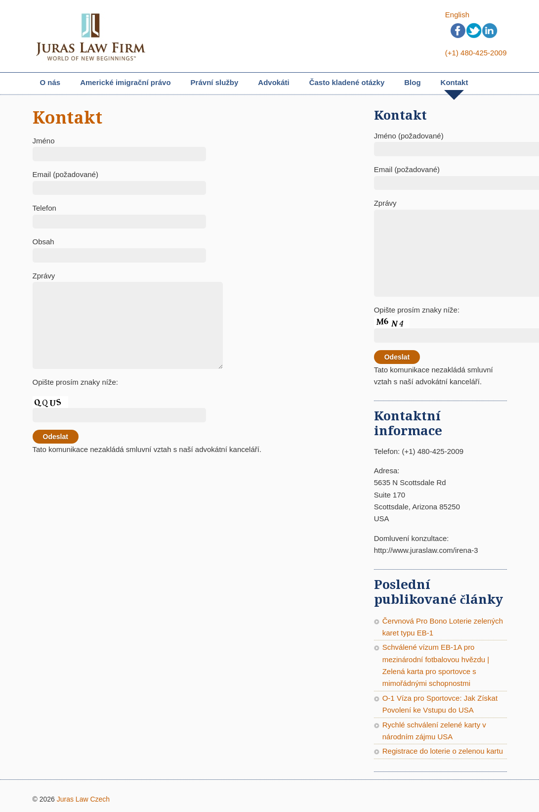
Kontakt (454, 82)
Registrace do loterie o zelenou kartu (442, 751)
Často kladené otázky (347, 82)
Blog (412, 82)
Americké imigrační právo (125, 83)
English (457, 14)
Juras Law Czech (83, 799)
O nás (50, 82)
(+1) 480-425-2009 (476, 52)
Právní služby (214, 83)
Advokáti (273, 82)
